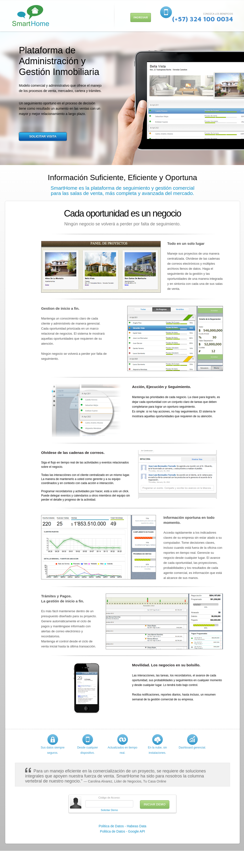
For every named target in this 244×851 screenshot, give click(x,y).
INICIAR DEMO (155, 804)
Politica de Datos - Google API (122, 831)
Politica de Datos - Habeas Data (122, 826)
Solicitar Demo (109, 810)
